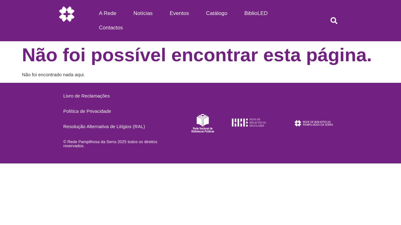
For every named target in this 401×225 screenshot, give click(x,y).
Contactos (111, 28)
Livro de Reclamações (86, 95)
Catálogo (216, 13)
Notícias (143, 13)
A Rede (108, 13)
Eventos (179, 13)
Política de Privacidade (87, 111)
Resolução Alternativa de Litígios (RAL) (104, 126)
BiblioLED (256, 13)
